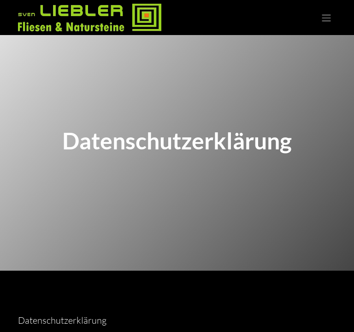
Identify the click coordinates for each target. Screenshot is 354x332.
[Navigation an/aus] (326, 17)
